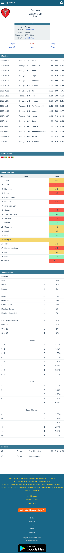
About (32, 529)
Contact (32, 532)
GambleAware (32, 496)
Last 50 (12, 47)
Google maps (30, 38)
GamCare (32, 503)
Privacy (32, 521)
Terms (32, 525)
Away (53, 43)
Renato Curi (29, 30)
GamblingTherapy (32, 500)
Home (32, 47)
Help (32, 518)
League (12, 43)
